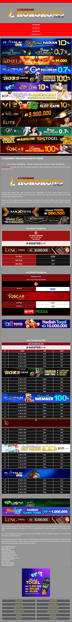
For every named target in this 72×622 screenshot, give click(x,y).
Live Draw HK (36, 25)
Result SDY (53, 615)
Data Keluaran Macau (53, 611)
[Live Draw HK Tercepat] (36, 42)
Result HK (19, 615)
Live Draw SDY (36, 31)
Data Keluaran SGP (19, 611)
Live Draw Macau (36, 34)
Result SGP (19, 618)
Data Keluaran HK (19, 608)
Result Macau (53, 618)
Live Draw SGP (36, 28)
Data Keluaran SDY (53, 608)
